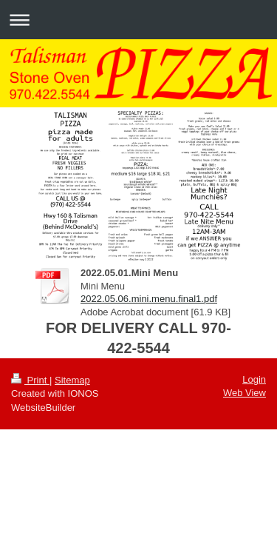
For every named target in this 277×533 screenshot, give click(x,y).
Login (254, 379)
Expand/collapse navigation (138, 20)
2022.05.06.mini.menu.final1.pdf (149, 298)
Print (30, 380)
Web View (244, 392)
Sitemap (72, 380)
